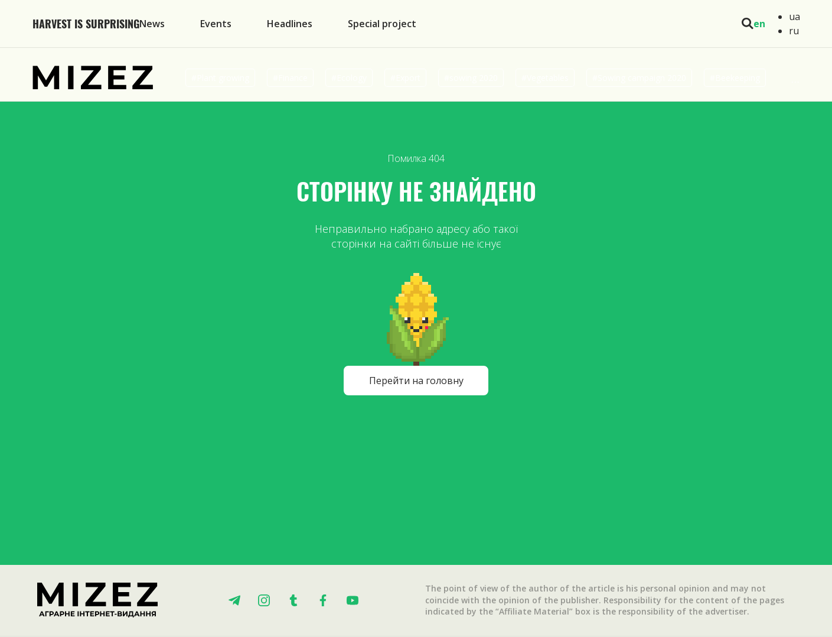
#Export (405, 77)
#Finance (290, 77)
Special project (382, 23)
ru (794, 30)
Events (215, 23)
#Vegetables (545, 77)
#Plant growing (220, 77)
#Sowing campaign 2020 (639, 77)
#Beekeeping (735, 77)
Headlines (289, 23)
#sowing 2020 (471, 77)
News (152, 23)
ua (794, 16)
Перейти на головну (416, 380)
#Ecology (349, 77)
